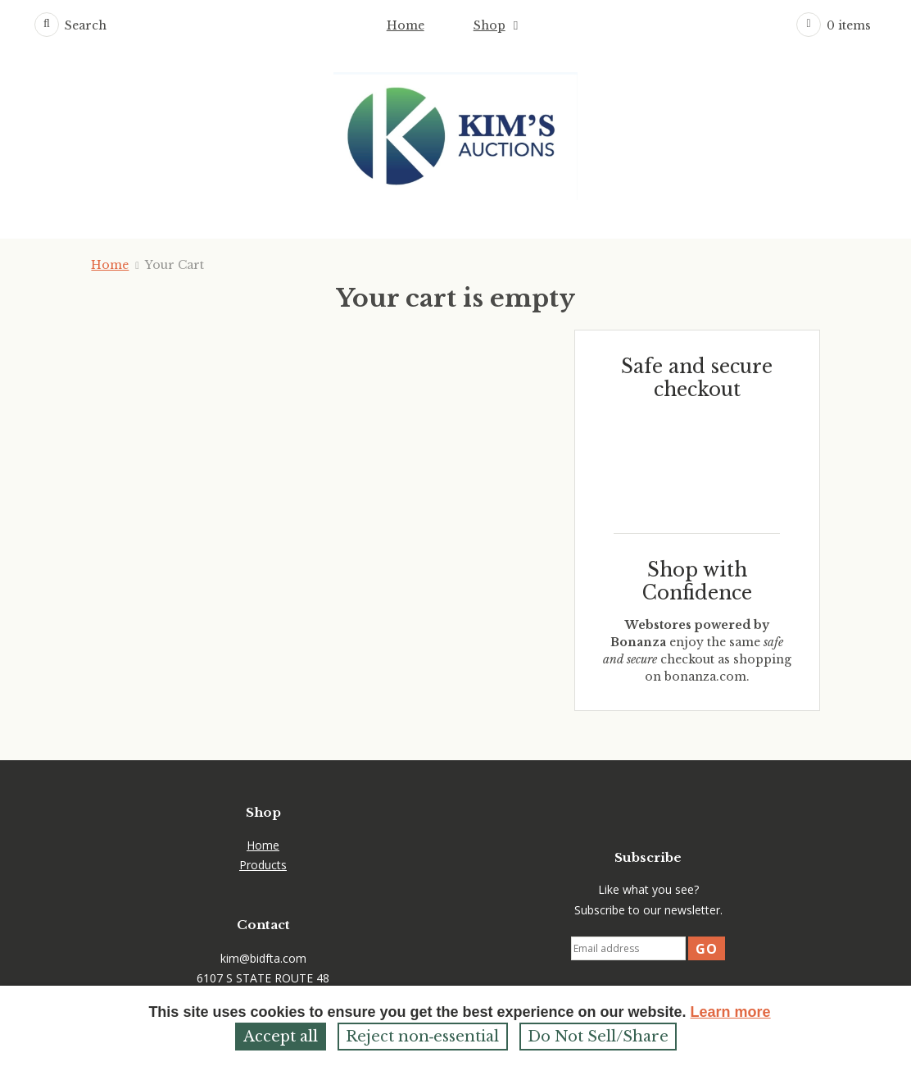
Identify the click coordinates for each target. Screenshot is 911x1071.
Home (405, 25)
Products (263, 865)
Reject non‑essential (423, 1037)
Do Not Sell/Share (598, 1037)
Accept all (280, 1037)
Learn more (731, 1012)
